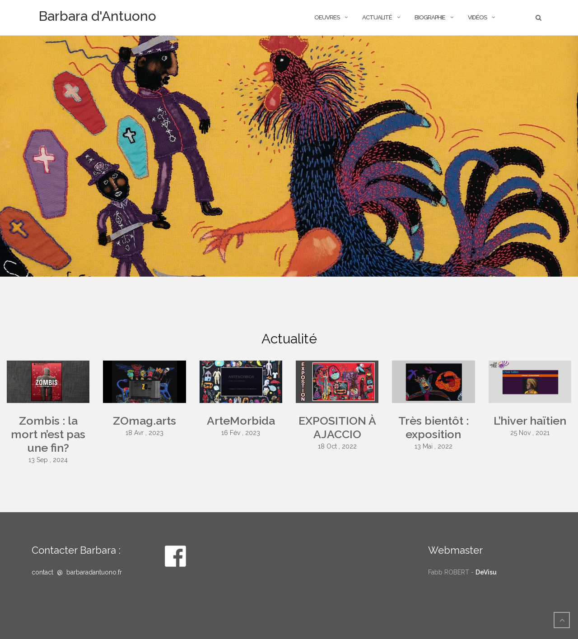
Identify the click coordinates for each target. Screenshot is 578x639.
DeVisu (486, 572)
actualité (377, 17)
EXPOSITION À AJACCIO (337, 427)
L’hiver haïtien (530, 420)
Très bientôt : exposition (433, 427)
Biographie (430, 17)
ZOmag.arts (144, 420)
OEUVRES (327, 17)
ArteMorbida (241, 420)
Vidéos (477, 17)
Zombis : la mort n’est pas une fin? (48, 434)
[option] (289, 156)
